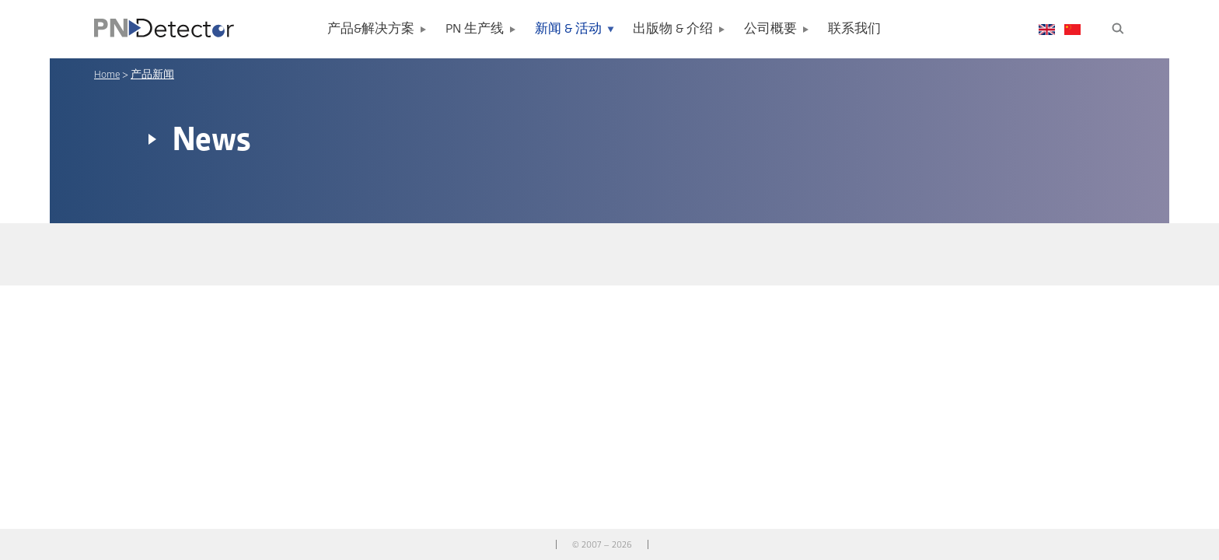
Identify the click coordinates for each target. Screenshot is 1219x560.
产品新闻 (152, 74)
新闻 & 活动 (568, 29)
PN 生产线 (474, 29)
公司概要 (770, 29)
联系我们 (854, 29)
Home (107, 74)
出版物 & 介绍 (673, 29)
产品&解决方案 (370, 29)
